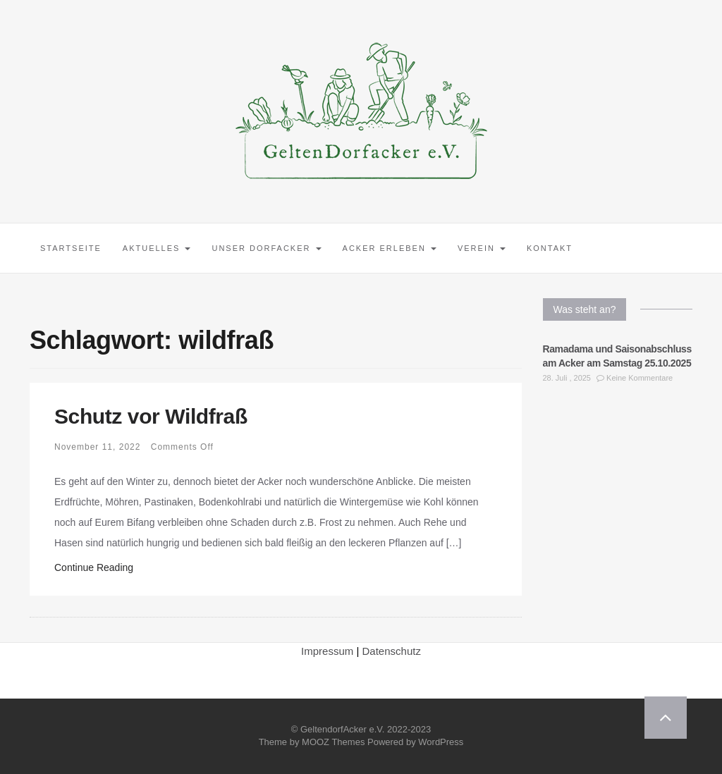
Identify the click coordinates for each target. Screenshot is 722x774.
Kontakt (550, 248)
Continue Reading (93, 567)
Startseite (71, 248)
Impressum (327, 651)
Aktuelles (157, 248)
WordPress (440, 742)
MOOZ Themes (333, 742)
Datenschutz (391, 651)
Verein (482, 248)
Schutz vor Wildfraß (150, 416)
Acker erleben (389, 248)
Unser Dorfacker (266, 248)
